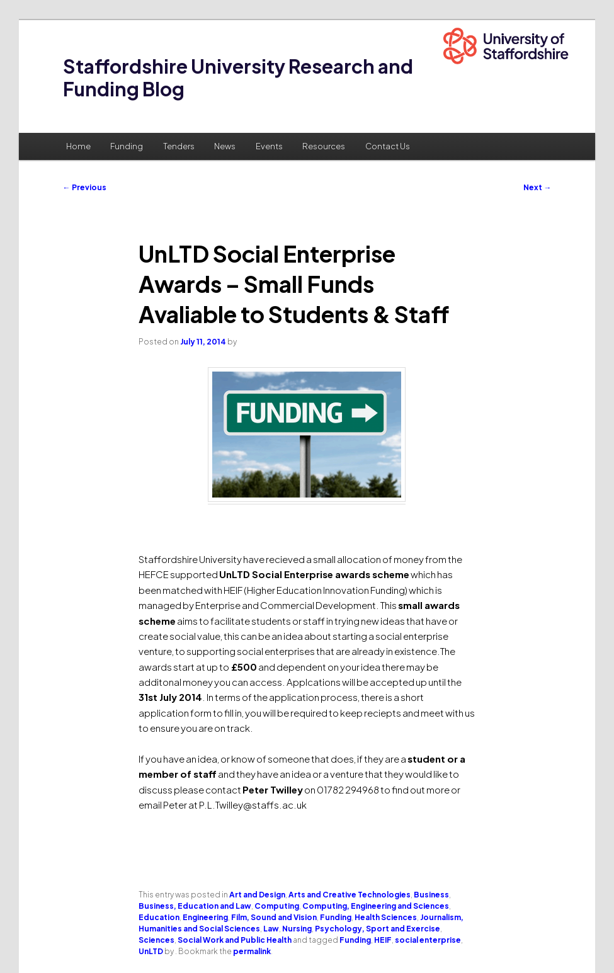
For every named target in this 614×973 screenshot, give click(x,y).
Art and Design (257, 894)
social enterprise (428, 940)
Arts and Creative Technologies (349, 894)
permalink (252, 951)
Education (159, 917)
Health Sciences (386, 917)
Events (269, 146)
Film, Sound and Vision (274, 917)
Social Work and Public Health (235, 940)
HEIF (383, 940)
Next (537, 187)
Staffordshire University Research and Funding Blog (238, 77)
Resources (323, 146)
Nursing (297, 928)
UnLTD (151, 951)
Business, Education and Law (195, 906)
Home (78, 146)
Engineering (205, 917)
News (225, 146)
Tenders (179, 146)
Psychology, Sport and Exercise (377, 928)
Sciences (156, 940)
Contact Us (387, 146)
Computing (276, 906)
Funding (126, 146)
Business (431, 894)
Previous (84, 187)
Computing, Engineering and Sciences (375, 906)
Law (271, 928)
